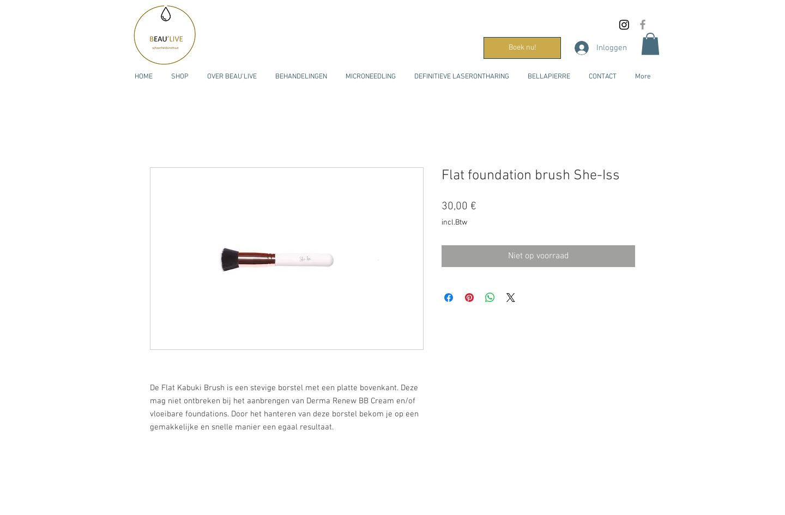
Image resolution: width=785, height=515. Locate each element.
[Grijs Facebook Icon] (642, 24)
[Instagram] (624, 24)
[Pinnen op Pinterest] (469, 297)
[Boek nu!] (522, 48)
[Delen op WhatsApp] (490, 297)
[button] (650, 44)
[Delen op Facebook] (448, 297)
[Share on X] (510, 297)
